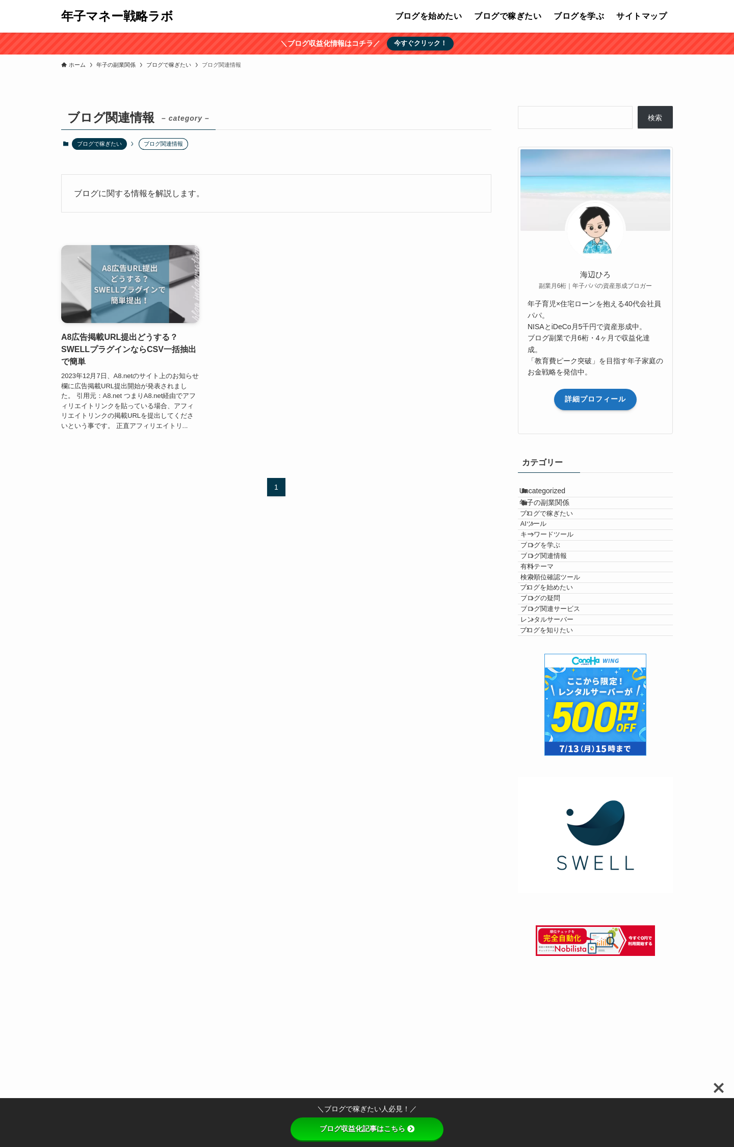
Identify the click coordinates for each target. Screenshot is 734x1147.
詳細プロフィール (595, 399)
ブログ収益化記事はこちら (367, 1128)
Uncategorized (553, 495)
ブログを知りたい (560, 747)
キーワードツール (565, 574)
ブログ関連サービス (568, 708)
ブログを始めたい (560, 670)
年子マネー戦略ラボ (117, 16)
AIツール (552, 555)
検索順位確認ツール (568, 651)
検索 (655, 118)
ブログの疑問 (559, 689)
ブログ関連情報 (562, 613)
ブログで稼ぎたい (99, 144)
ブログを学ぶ (559, 594)
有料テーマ (555, 632)
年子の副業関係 (556, 517)
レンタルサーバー (565, 727)
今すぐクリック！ (420, 43)
